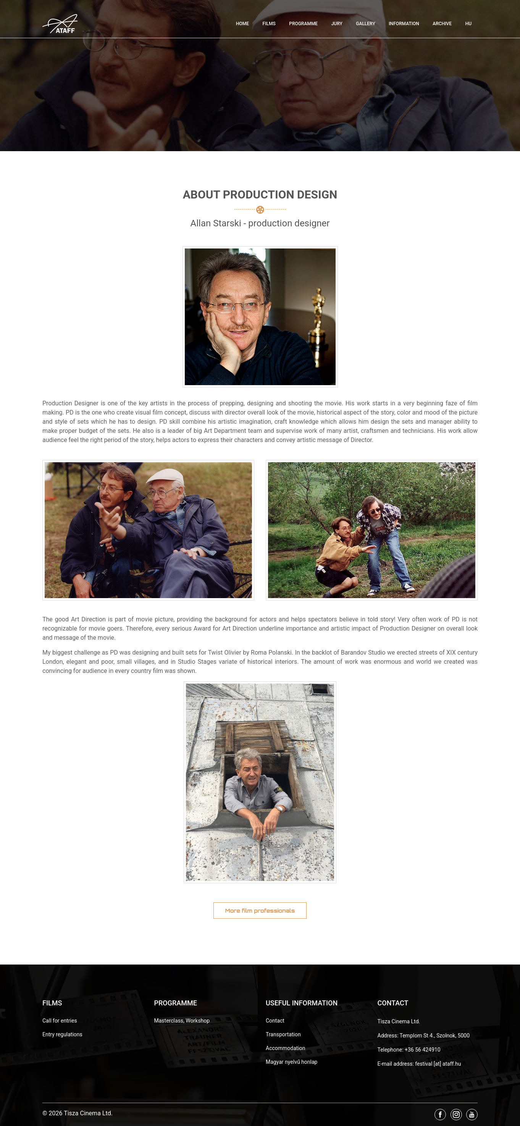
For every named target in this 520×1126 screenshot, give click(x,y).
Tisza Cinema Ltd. (399, 1021)
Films (268, 23)
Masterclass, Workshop (182, 1021)
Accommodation (285, 1048)
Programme (303, 23)
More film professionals (260, 910)
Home (242, 23)
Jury (336, 23)
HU (468, 23)
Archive (442, 23)
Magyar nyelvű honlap (291, 1062)
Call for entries (59, 1021)
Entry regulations (62, 1034)
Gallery (365, 23)
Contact (275, 1021)
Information (404, 23)
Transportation (283, 1034)
